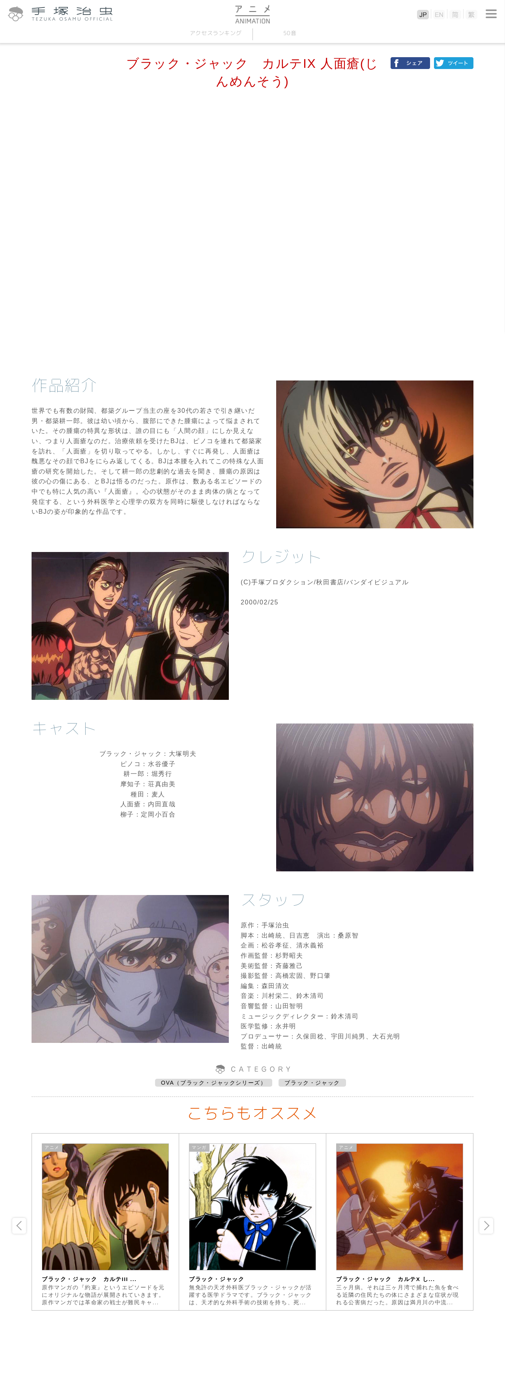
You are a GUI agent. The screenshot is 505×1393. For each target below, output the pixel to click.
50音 (289, 33)
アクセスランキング (215, 33)
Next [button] (486, 1226)
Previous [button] (19, 1226)
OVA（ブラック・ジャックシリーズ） (213, 1083)
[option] (105, 1222)
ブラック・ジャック (312, 1083)
